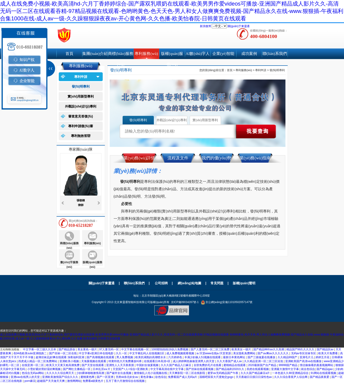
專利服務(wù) (146, 53)
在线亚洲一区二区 (33, 365)
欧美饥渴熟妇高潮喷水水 (151, 357)
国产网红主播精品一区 (77, 369)
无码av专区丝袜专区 (304, 353)
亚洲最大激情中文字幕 (285, 369)
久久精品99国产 (288, 357)
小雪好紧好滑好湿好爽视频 (44, 369)
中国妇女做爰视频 (147, 365)
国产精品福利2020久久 (230, 369)
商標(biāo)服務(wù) (120, 55)
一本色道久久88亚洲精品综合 (290, 373)
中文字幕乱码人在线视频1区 (147, 353)
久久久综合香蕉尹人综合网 (291, 377)
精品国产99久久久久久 (300, 349)
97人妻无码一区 (109, 349)
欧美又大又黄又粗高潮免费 (63, 365)
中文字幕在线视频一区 (135, 349)
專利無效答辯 (80, 136)
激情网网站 (74, 381)
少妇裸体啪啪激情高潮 (90, 373)
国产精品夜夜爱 (320, 377)
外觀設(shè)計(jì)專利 (80, 106)
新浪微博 (205, 26)
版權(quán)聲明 (244, 283)
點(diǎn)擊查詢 (256, 131)
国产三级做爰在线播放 (262, 357)
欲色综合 (160, 377)
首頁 (69, 53)
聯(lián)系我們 (275, 53)
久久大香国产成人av (230, 361)
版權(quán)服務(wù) (172, 55)
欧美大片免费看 (328, 353)
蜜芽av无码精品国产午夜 (223, 373)
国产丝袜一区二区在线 (63, 353)
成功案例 (249, 53)
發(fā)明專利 (81, 86)
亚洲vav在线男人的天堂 (26, 377)
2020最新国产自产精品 (262, 365)
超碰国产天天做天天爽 (51, 381)
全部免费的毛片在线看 (208, 365)
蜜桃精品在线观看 (234, 365)
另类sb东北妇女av (127, 377)
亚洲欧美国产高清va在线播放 (303, 361)
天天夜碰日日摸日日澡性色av (254, 377)
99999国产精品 (288, 365)
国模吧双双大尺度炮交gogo (216, 377)
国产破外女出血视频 (119, 373)
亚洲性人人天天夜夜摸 (120, 365)
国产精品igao (325, 369)
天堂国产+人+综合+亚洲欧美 (131, 369)
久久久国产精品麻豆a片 (256, 373)
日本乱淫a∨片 (102, 369)
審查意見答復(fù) (80, 116)
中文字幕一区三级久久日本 (40, 349)
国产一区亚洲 (105, 377)
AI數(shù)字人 (198, 53)
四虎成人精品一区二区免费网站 (38, 361)
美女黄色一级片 (87, 349)
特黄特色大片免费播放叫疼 (125, 361)
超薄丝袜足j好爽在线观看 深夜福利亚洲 (60, 357)
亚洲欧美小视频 (69, 361)
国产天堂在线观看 (93, 365)
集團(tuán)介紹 (95, 53)
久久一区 (122, 353)
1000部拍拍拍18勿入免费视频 (170, 349)
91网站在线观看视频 (324, 373)
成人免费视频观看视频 (180, 353)
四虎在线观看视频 (258, 369)
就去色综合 (308, 369)
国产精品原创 (67, 349)
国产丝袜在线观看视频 (200, 369)
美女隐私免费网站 (244, 353)
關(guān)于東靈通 (239, 26)
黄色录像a (147, 377)
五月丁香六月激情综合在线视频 (125, 381)
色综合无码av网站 (33, 373)
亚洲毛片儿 (307, 357)
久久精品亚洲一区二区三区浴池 (264, 361)
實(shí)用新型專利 (81, 96)
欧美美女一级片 (242, 349)
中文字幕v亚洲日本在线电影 (96, 353)
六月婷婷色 (175, 357)
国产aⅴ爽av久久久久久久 (273, 353)
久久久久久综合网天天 (60, 373)
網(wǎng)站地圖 (189, 283)
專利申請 (80, 77)
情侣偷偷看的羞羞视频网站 (317, 365)
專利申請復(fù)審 (80, 126)
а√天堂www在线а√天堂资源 (214, 353)
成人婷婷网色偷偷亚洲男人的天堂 (194, 361)
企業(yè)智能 (223, 53)
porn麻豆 (30, 381)
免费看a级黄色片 (93, 381)
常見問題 (217, 283)
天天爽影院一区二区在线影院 (187, 373)
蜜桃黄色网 (88, 377)
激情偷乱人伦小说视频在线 (151, 373)
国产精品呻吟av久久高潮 (269, 349)
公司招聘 (161, 283)
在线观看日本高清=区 (157, 361)
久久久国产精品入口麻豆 (176, 365)
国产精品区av (325, 349)
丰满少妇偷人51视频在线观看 (203, 357)
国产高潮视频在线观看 (101, 357)
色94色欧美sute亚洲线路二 (30, 353)
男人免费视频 (125, 357)
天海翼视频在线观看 (94, 361)
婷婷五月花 (323, 357)
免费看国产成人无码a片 (183, 377)
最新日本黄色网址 (234, 357)
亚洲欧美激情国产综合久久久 (60, 377)
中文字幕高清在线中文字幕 (167, 369)
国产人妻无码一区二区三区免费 (210, 349)
